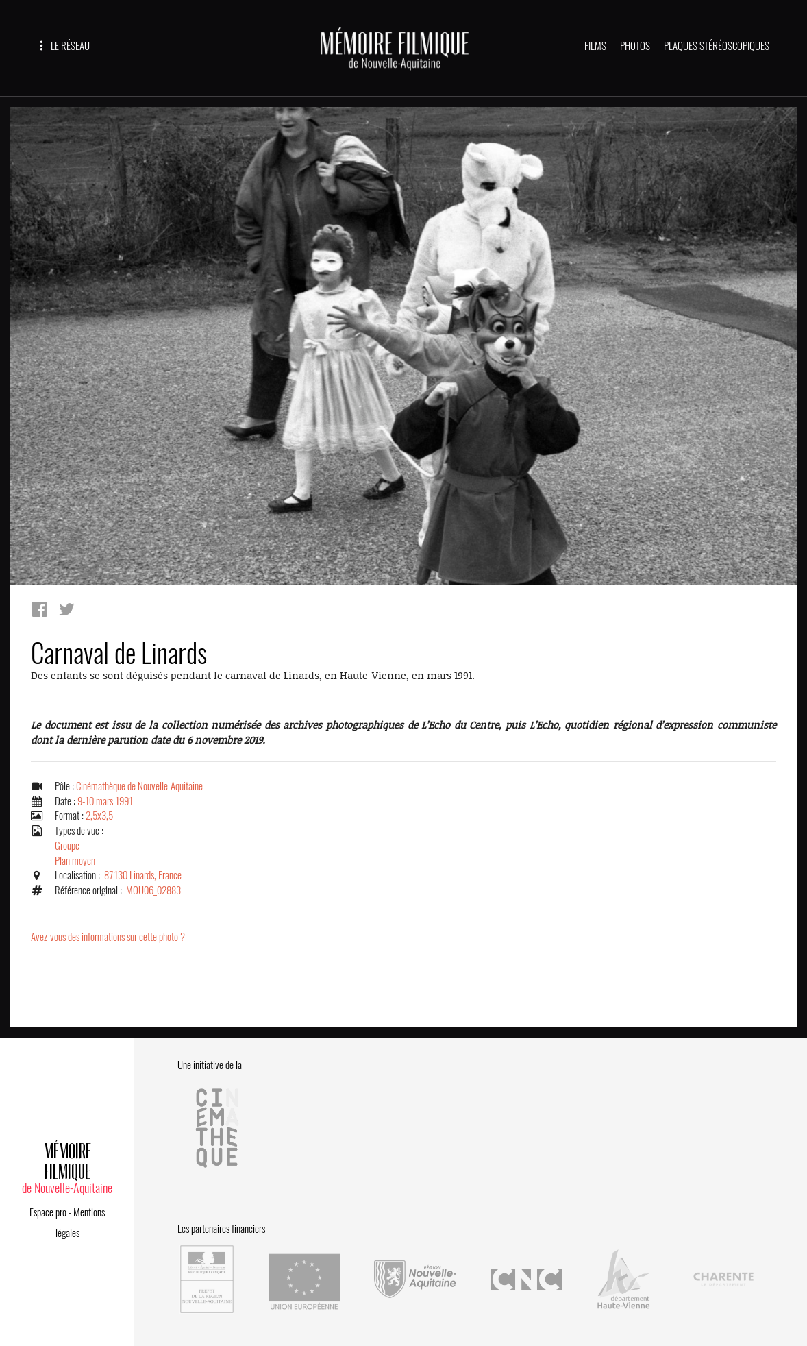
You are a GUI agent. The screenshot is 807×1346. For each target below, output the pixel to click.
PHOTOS (635, 46)
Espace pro (47, 1212)
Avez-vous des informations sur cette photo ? (108, 937)
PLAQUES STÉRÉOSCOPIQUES (716, 46)
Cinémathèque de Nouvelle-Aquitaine (139, 786)
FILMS (595, 46)
